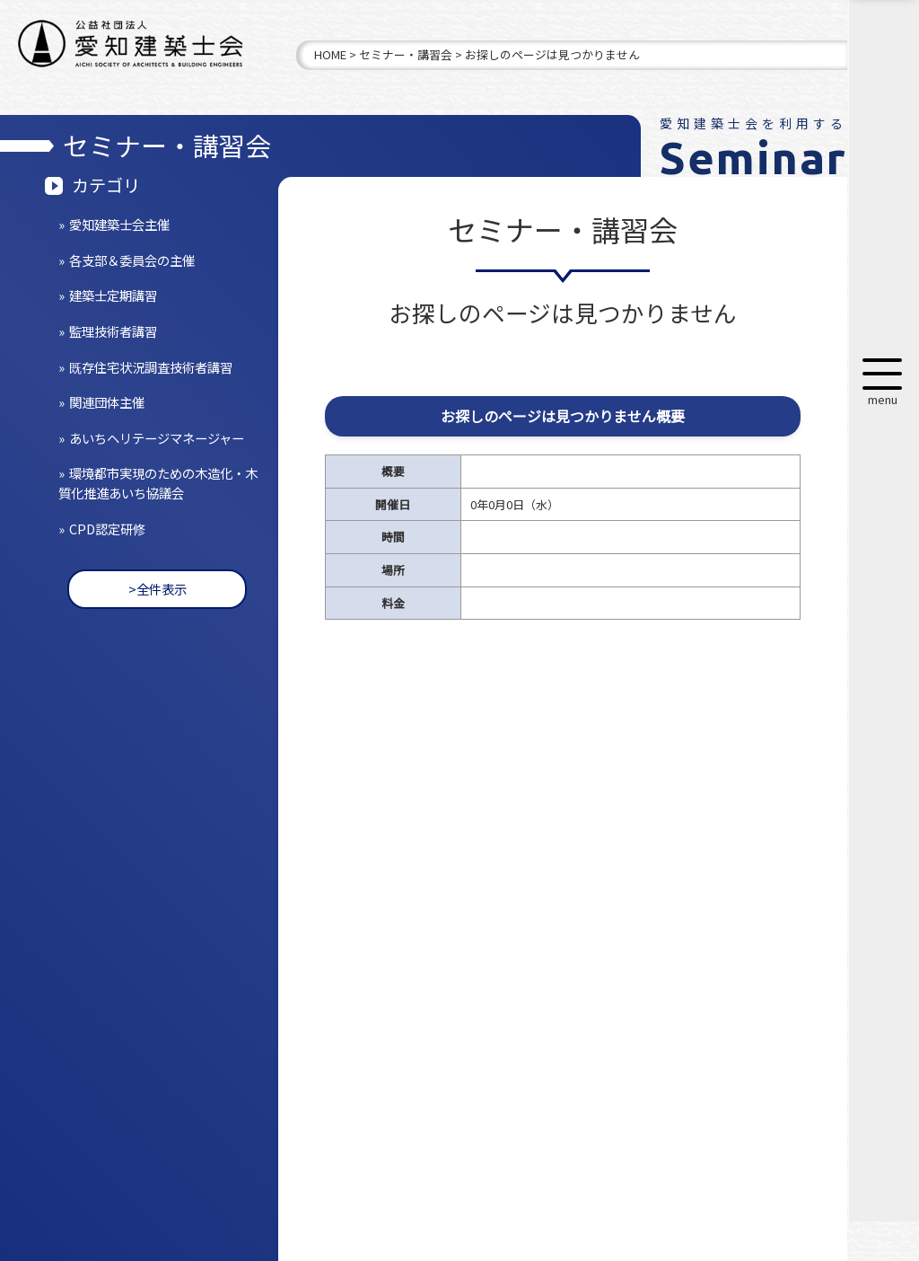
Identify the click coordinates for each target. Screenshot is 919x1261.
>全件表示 (157, 588)
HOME (330, 54)
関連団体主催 (106, 401)
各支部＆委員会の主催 (132, 260)
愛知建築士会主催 (119, 224)
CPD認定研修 (107, 528)
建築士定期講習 (113, 295)
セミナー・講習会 (405, 54)
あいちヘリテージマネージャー (156, 437)
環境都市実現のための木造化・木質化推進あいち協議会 (158, 482)
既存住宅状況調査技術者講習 (150, 366)
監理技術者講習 (113, 331)
